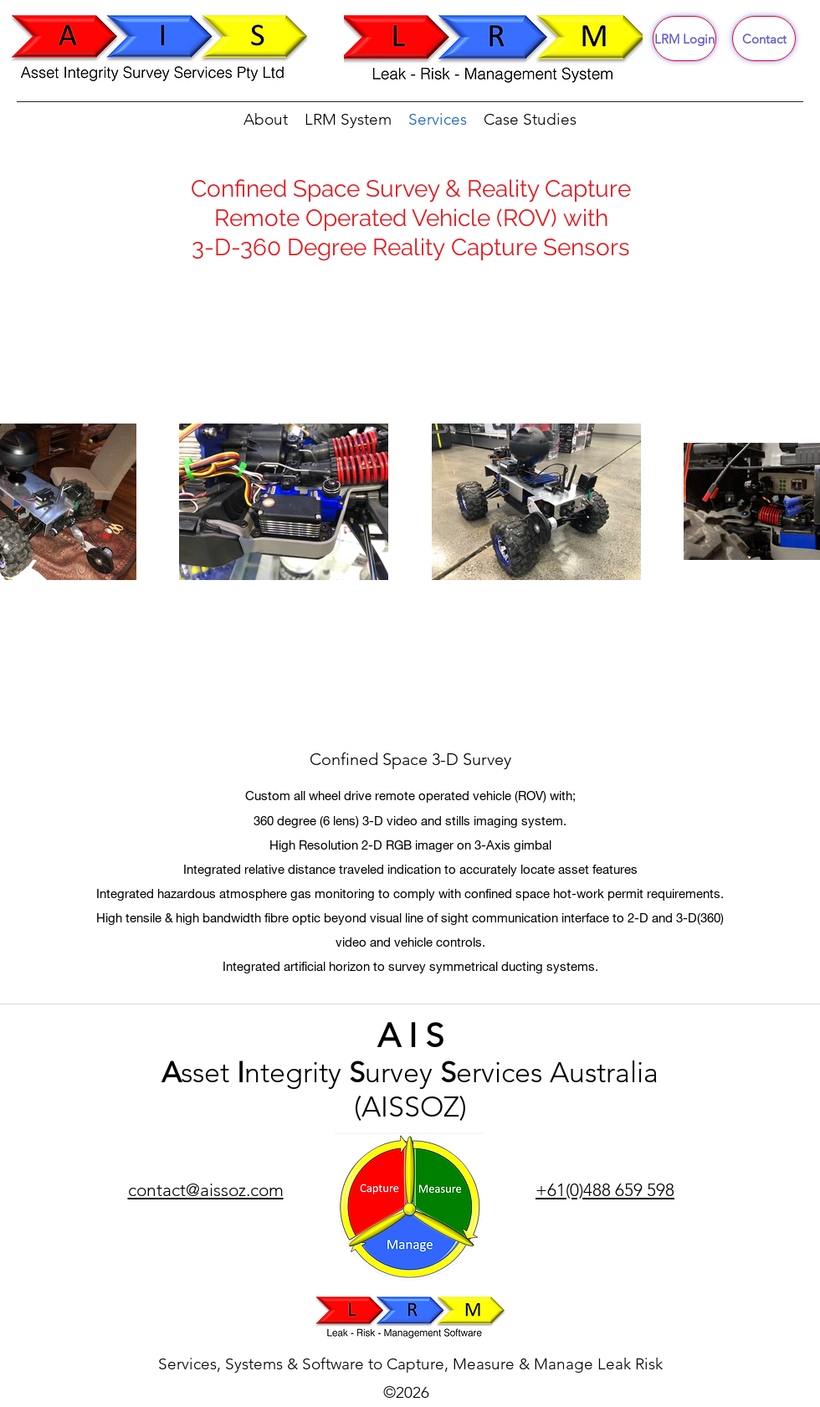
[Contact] (764, 38)
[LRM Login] (684, 38)
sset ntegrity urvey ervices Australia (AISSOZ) (410, 1089)
